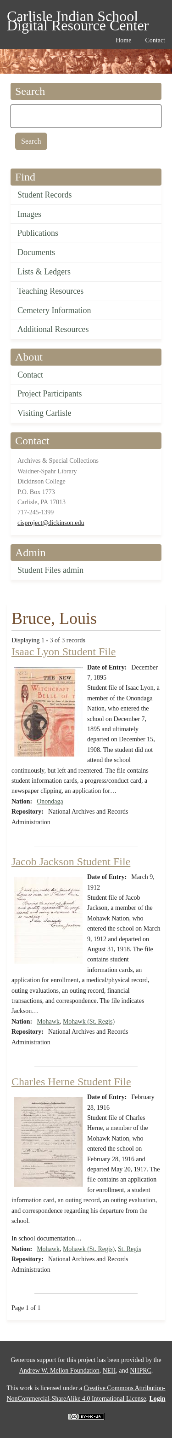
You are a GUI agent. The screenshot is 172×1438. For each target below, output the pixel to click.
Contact (30, 374)
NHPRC (140, 1370)
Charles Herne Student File (71, 1082)
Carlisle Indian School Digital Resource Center (78, 18)
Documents (36, 252)
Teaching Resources (50, 291)
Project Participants (49, 393)
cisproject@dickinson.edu (50, 522)
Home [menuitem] (123, 40)
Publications (37, 233)
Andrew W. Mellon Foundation (59, 1370)
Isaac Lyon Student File (63, 652)
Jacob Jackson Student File (70, 861)
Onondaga (50, 801)
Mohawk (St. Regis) (89, 1021)
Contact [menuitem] (155, 40)
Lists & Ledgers (44, 271)
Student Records (44, 194)
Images (29, 214)
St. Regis (129, 1249)
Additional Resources (53, 329)
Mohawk (48, 1021)
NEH (109, 1370)
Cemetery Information (54, 310)
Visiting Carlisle (44, 413)
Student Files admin (50, 570)
